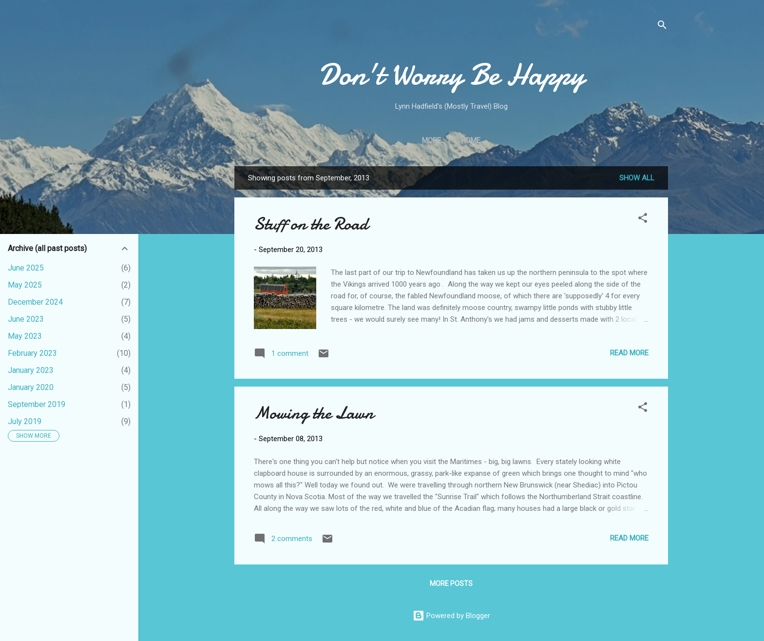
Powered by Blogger (451, 615)
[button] (643, 219)
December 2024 (35, 302)
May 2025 (25, 285)
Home (451, 140)
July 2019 (24, 421)
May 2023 (25, 336)
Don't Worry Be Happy (451, 75)
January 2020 (31, 387)
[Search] (662, 26)
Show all (636, 178)
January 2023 (31, 370)
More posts (451, 583)
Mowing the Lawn (314, 413)
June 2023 (26, 319)
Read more (629, 353)
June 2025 (26, 267)
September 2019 (36, 404)
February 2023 (32, 353)
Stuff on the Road (311, 224)
